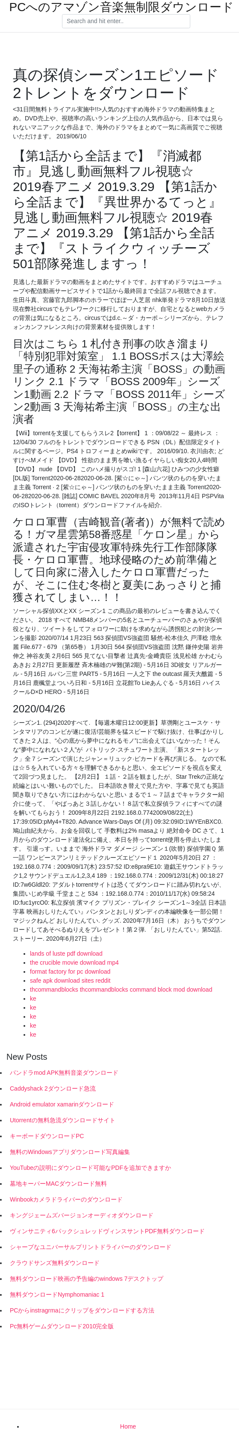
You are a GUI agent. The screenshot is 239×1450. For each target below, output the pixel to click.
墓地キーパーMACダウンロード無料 (58, 1183)
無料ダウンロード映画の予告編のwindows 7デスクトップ (86, 1278)
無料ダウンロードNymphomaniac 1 (57, 1294)
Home (128, 1426)
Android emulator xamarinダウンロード (62, 1104)
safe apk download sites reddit (70, 980)
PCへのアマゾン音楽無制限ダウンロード (121, 7)
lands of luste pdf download (66, 953)
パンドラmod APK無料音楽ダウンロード (64, 1072)
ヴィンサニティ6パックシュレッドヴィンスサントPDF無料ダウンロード (107, 1231)
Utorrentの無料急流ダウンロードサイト (62, 1120)
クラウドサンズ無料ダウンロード (55, 1262)
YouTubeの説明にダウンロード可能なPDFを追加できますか (90, 1167)
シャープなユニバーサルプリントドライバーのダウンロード (90, 1247)
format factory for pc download (70, 971)
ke (33, 998)
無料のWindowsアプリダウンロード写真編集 (70, 1151)
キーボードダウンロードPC (47, 1136)
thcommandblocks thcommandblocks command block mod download (121, 989)
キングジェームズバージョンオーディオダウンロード (81, 1215)
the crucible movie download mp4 (74, 962)
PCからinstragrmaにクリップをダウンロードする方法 (82, 1310)
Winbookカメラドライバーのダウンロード (66, 1199)
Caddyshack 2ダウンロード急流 (53, 1088)
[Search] (126, 21)
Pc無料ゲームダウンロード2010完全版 (62, 1326)
